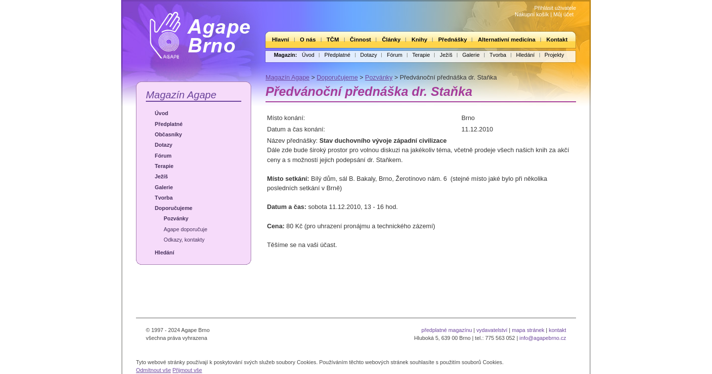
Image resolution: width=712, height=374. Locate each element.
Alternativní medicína (506, 39)
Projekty (554, 55)
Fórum (394, 55)
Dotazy (368, 55)
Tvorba (498, 55)
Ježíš (446, 55)
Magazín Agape (181, 94)
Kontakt (557, 39)
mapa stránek (528, 330)
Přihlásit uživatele (555, 8)
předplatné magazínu (446, 330)
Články (391, 39)
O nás (308, 39)
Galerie (471, 55)
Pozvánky (176, 218)
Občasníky (168, 134)
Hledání (525, 55)
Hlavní (280, 39)
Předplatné (337, 55)
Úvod (308, 55)
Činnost (360, 39)
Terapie (421, 55)
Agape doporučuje (185, 229)
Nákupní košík (532, 14)
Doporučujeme (173, 208)
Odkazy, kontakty (184, 240)
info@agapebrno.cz (543, 338)
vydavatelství (491, 330)
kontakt (557, 330)
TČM (333, 39)
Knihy (419, 39)
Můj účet (563, 14)
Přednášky (452, 39)
